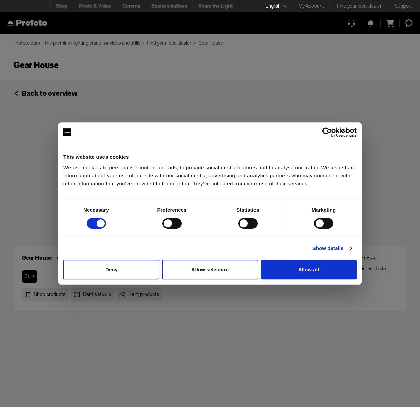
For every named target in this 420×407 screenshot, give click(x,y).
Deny (111, 269)
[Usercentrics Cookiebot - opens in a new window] (327, 132)
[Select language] (276, 6)
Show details (328, 248)
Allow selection (210, 269)
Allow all (308, 269)
